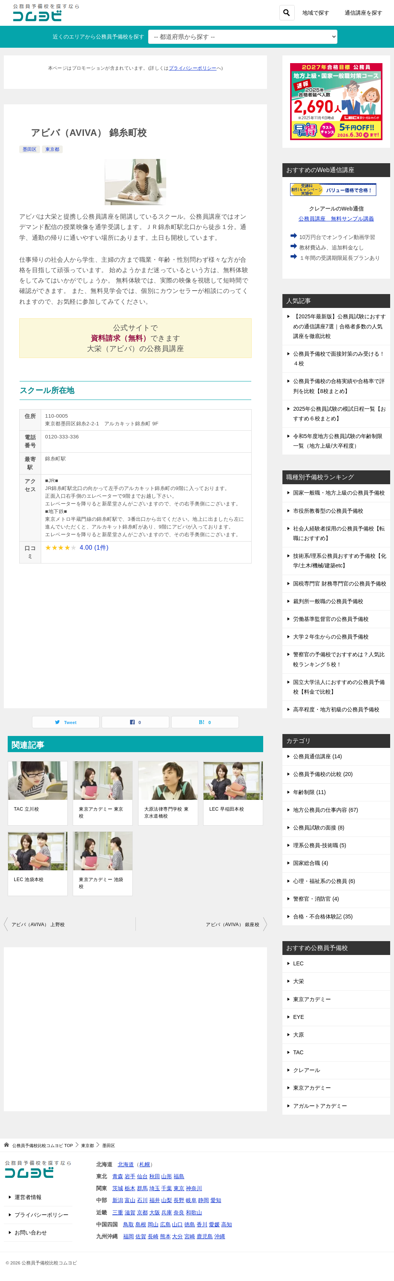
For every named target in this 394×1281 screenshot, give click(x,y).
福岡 (128, 1236)
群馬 (142, 1188)
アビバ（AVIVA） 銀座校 (232, 924)
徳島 (189, 1224)
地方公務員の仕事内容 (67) (325, 810)
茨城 (117, 1188)
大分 (177, 1236)
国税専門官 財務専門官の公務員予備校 (339, 583)
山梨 (166, 1200)
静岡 (203, 1200)
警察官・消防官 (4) (316, 899)
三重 (117, 1212)
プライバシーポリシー (193, 67)
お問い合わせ (31, 1232)
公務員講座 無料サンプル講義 (336, 219)
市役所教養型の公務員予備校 (328, 511)
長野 (179, 1200)
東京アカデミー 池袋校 (101, 883)
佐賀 (140, 1236)
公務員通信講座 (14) (317, 756)
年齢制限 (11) (309, 792)
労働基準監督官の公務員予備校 (331, 619)
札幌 (144, 1164)
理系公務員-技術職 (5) (319, 845)
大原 (298, 1035)
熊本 (165, 1236)
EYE (298, 1017)
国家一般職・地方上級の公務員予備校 (339, 493)
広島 (165, 1224)
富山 (130, 1200)
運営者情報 (28, 1197)
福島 (179, 1176)
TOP (42, 1145)
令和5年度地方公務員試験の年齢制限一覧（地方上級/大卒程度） (337, 441)
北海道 (126, 1164)
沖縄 (219, 1236)
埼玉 (154, 1188)
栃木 (130, 1188)
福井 (154, 1200)
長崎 (153, 1236)
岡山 (153, 1224)
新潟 (117, 1200)
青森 (117, 1176)
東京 (179, 1188)
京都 (142, 1212)
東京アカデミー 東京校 (101, 812)
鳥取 (128, 1224)
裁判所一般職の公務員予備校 (328, 601)
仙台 (142, 1176)
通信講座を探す (363, 13)
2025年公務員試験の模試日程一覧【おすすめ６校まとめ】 (339, 413)
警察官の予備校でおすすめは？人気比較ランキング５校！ (339, 659)
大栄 (298, 981)
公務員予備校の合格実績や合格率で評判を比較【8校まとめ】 (339, 386)
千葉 (166, 1188)
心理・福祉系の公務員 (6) (324, 881)
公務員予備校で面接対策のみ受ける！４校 (339, 358)
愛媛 (214, 1224)
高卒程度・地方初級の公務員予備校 (336, 709)
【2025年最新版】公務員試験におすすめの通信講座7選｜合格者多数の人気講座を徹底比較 (339, 326)
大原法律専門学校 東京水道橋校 (166, 812)
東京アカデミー (312, 999)
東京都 (52, 149)
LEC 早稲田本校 (226, 809)
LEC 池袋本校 (29, 879)
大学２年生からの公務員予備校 (331, 637)
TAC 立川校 (26, 809)
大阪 (154, 1212)
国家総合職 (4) (310, 863)
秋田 (154, 1176)
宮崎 (189, 1236)
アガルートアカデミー (320, 1106)
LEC (298, 963)
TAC (298, 1052)
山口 (177, 1224)
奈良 (179, 1212)
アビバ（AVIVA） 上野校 (38, 924)
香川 (202, 1224)
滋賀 (130, 1212)
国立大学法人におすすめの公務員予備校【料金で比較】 (339, 687)
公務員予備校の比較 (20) (323, 774)
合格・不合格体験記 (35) (323, 916)
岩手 (130, 1176)
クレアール (306, 1070)
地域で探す (315, 13)
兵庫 (166, 1212)
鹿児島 (205, 1236)
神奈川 (194, 1188)
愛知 (215, 1200)
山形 (166, 1176)
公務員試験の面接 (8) (318, 827)
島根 (140, 1224)
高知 (226, 1224)
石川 (142, 1200)
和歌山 (194, 1212)
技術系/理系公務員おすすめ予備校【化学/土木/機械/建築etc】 (339, 561)
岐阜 (191, 1200)
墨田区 (30, 149)
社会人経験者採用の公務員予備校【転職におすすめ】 (339, 533)
